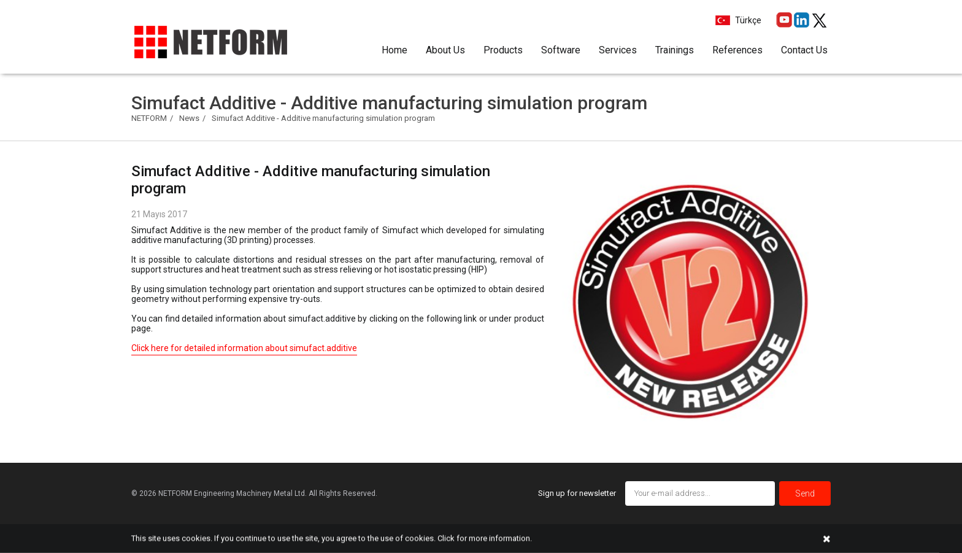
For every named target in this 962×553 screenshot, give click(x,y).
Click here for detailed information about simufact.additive (244, 348)
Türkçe (747, 20)
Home (394, 50)
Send (805, 493)
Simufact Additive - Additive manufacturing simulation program (323, 118)
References (737, 50)
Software (560, 50)
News (189, 118)
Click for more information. (484, 538)
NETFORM (149, 118)
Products (503, 50)
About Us (445, 50)
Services (618, 50)
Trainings (674, 50)
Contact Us (804, 50)
